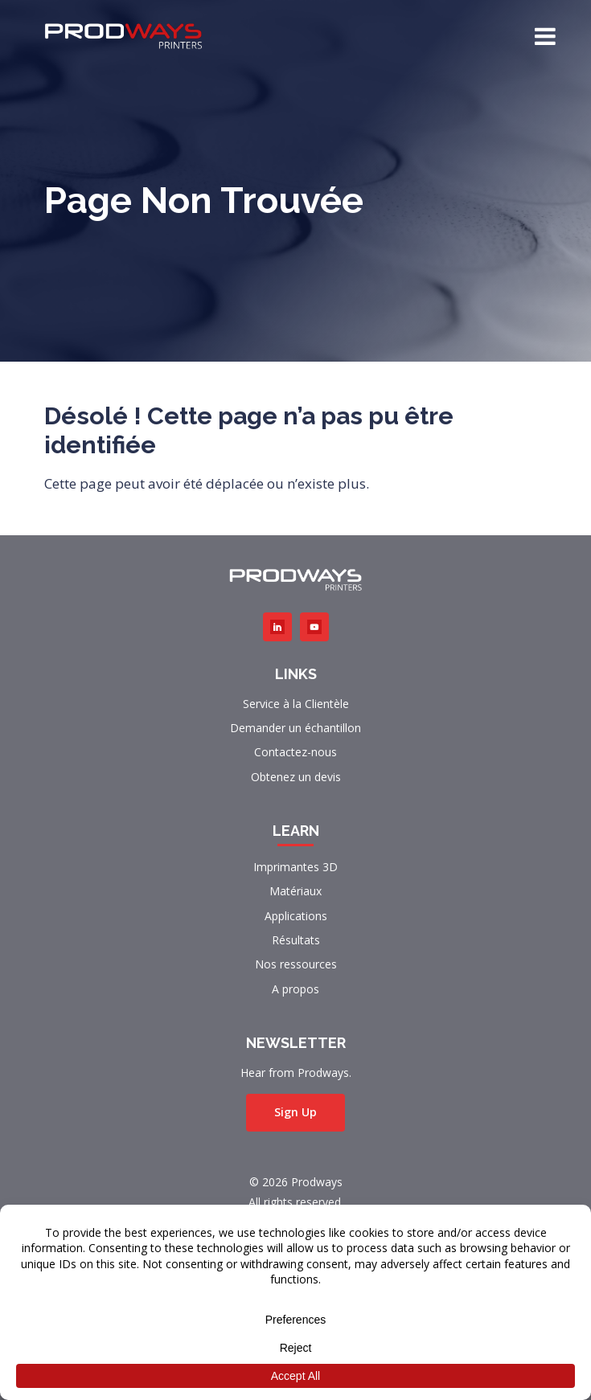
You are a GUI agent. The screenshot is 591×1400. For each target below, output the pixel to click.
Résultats (296, 940)
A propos (295, 989)
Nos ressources (296, 964)
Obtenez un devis (296, 776)
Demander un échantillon (295, 727)
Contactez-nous (295, 751)
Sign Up (295, 1112)
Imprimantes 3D (295, 866)
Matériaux (295, 891)
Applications (296, 915)
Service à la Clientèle (296, 703)
